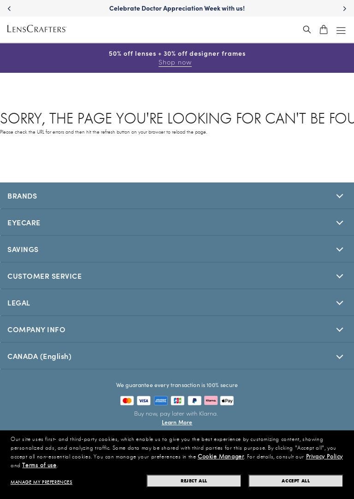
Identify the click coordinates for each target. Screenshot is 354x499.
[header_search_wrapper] (307, 29)
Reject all (194, 481)
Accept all (296, 481)
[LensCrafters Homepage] (36, 29)
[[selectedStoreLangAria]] (177, 355)
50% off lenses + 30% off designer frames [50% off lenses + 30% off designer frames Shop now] (177, 57)
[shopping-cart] (323, 29)
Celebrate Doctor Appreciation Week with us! (177, 7)
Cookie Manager (221, 456)
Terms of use (39, 465)
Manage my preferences (41, 482)
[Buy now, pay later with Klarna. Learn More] (177, 417)
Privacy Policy (324, 456)
